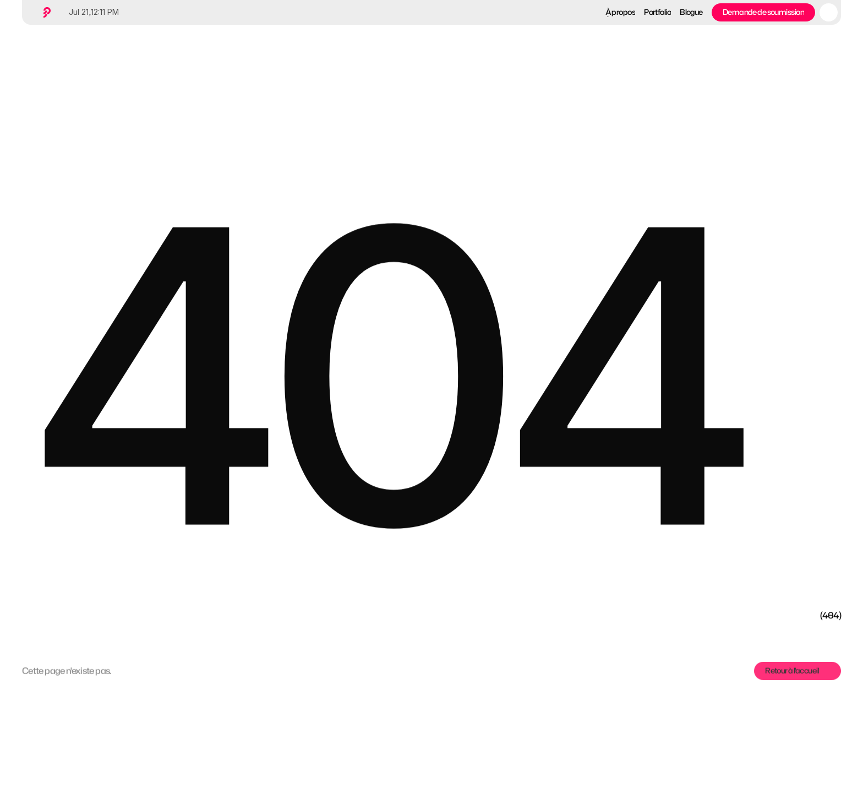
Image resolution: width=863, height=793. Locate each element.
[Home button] (44, 12)
